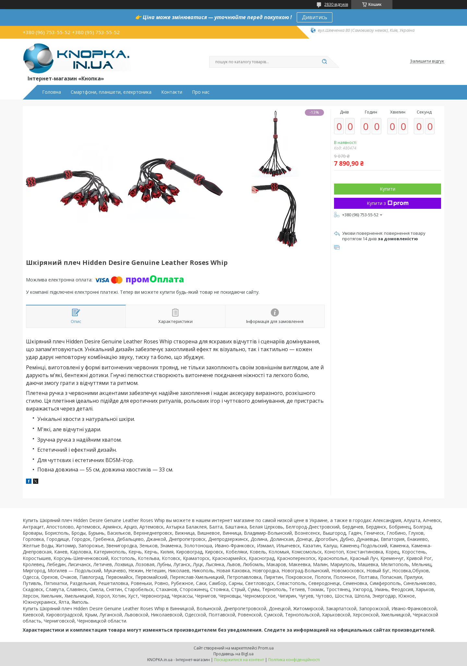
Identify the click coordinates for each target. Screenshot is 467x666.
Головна (51, 92)
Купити (387, 189)
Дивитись (314, 17)
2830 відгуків (336, 4)
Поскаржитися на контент (239, 659)
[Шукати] (324, 62)
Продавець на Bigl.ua (233, 654)
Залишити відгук (427, 61)
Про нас (201, 92)
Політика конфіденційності (294, 659)
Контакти (171, 92)
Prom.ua (266, 648)
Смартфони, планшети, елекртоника (111, 92)
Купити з (388, 203)
